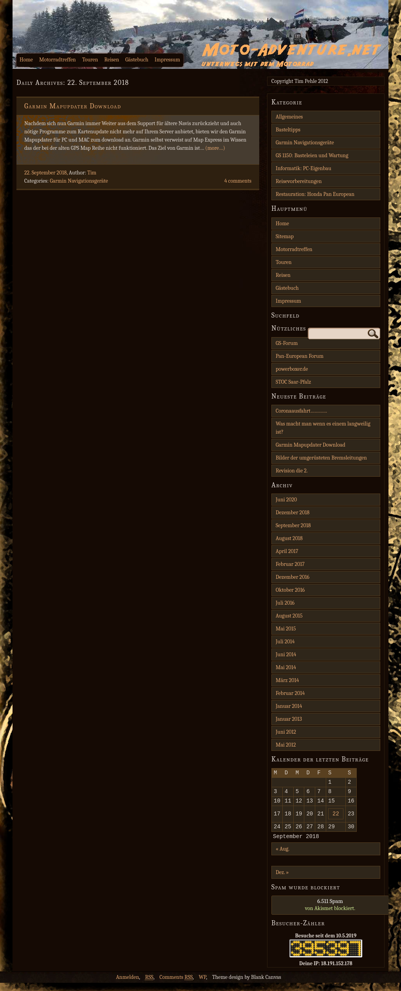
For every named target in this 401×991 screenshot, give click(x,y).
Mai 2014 (286, 667)
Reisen (111, 59)
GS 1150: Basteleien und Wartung (312, 155)
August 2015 (289, 615)
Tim (91, 172)
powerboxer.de (292, 369)
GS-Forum (287, 343)
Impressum (167, 59)
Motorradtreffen (57, 59)
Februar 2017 (290, 564)
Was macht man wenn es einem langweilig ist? (323, 427)
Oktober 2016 (290, 590)
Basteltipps (288, 129)
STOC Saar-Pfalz (293, 382)
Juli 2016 (285, 603)
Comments (176, 985)
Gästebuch (136, 59)
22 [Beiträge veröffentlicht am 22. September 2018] (335, 819)
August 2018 (289, 538)
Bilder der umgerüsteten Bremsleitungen (321, 457)
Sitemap (285, 236)
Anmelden (127, 985)
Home (26, 59)
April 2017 (287, 551)
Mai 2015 (286, 628)
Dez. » (282, 880)
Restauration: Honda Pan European (315, 194)
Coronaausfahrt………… (301, 411)
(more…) (215, 148)
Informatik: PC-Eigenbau (303, 168)
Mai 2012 (286, 744)
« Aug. (282, 857)
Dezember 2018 (292, 512)
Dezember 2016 (292, 577)
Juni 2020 (286, 499)
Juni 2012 (286, 732)
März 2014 (287, 680)
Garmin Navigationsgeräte (79, 181)
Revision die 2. (292, 470)
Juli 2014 (285, 641)
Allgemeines (289, 116)
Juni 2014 (286, 654)
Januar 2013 (289, 719)
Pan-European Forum (299, 356)
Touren (90, 59)
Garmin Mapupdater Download (72, 106)
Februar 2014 (290, 693)
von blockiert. (330, 913)
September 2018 (293, 525)
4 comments (237, 181)
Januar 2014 (289, 706)
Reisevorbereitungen (299, 181)
